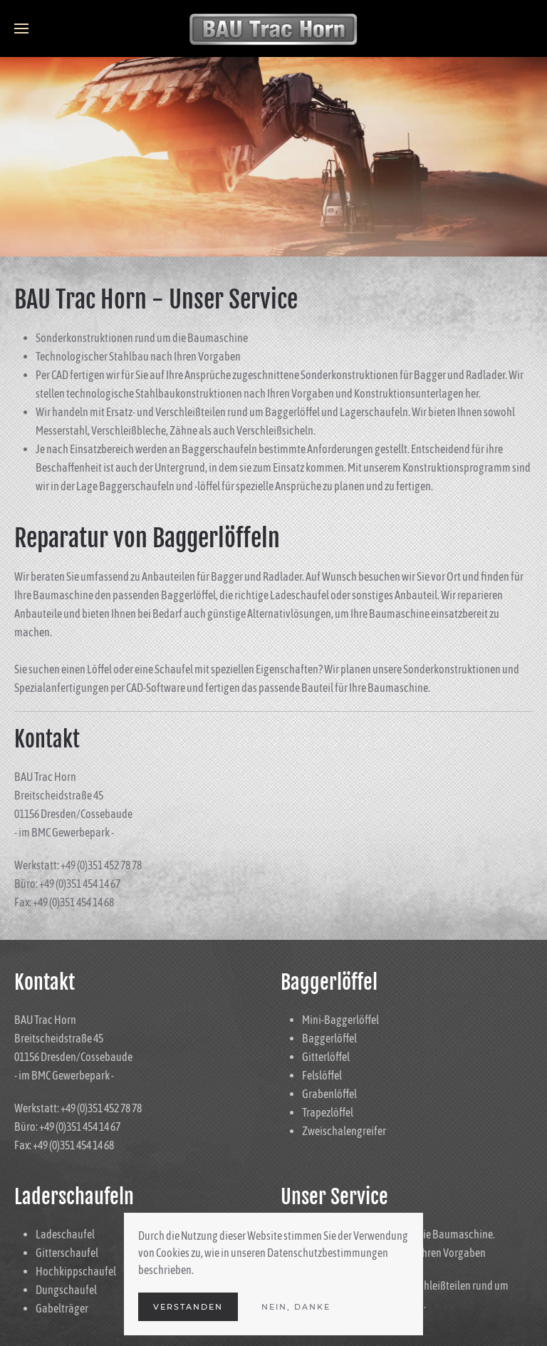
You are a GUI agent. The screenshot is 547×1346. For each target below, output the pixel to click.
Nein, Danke (295, 1307)
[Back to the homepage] (273, 28)
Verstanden (188, 1307)
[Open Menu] (21, 28)
